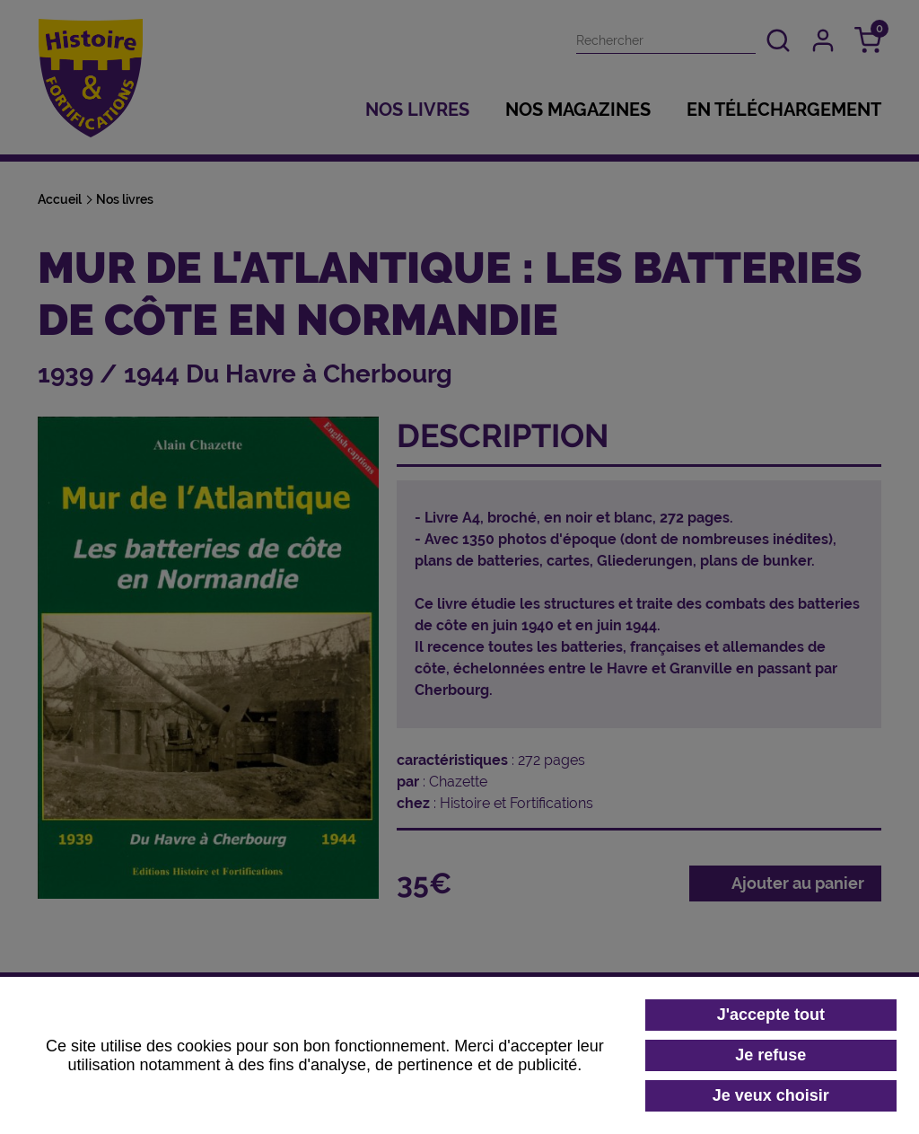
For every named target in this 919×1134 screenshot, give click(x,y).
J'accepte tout (771, 1015)
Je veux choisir (771, 1095)
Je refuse (770, 1055)
